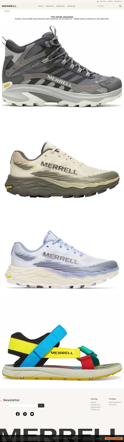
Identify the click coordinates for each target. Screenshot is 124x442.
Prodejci (119, 1)
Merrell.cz (7, 11)
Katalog (103, 1)
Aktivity (93, 402)
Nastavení (98, 438)
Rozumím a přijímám (114, 438)
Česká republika (115, 402)
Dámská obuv (96, 407)
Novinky (110, 1)
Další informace (48, 440)
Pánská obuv (95, 405)
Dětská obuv (95, 409)
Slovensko (113, 405)
